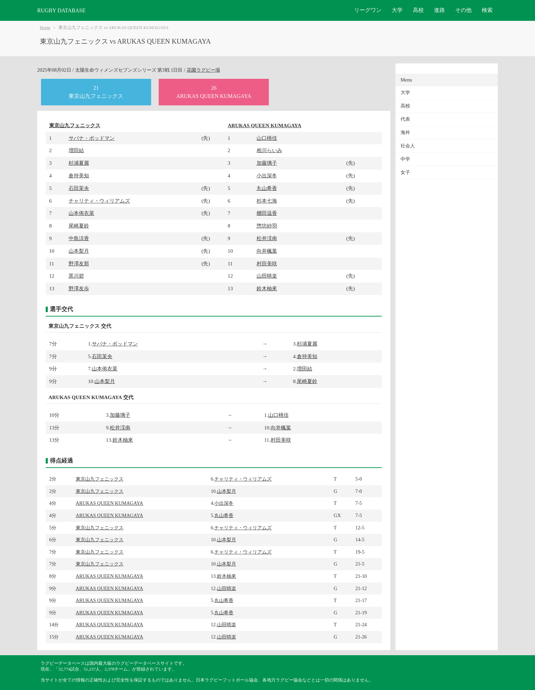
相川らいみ (269, 150)
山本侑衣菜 (81, 213)
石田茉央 (79, 188)
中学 (405, 159)
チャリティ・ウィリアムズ (99, 201)
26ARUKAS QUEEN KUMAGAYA (213, 92)
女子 (405, 172)
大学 (397, 10)
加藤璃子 (267, 163)
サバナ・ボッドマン (92, 138)
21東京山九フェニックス (96, 92)
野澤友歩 (79, 288)
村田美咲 (267, 263)
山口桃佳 (267, 138)
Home (45, 27)
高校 (418, 10)
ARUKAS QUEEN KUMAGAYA (264, 125)
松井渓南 (267, 238)
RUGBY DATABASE (61, 10)
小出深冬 (267, 175)
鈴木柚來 (267, 288)
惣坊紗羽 (267, 226)
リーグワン (367, 10)
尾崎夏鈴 (79, 226)
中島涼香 (79, 238)
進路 (439, 10)
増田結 (76, 150)
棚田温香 (267, 213)
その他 (463, 10)
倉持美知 (79, 175)
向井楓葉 (267, 251)
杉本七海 (267, 201)
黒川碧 (76, 276)
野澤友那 (79, 263)
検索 (487, 10)
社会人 (408, 145)
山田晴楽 (267, 276)
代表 (405, 119)
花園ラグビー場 (203, 70)
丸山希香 (267, 188)
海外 (405, 132)
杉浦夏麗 (79, 163)
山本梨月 (79, 251)
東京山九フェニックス (74, 125)
